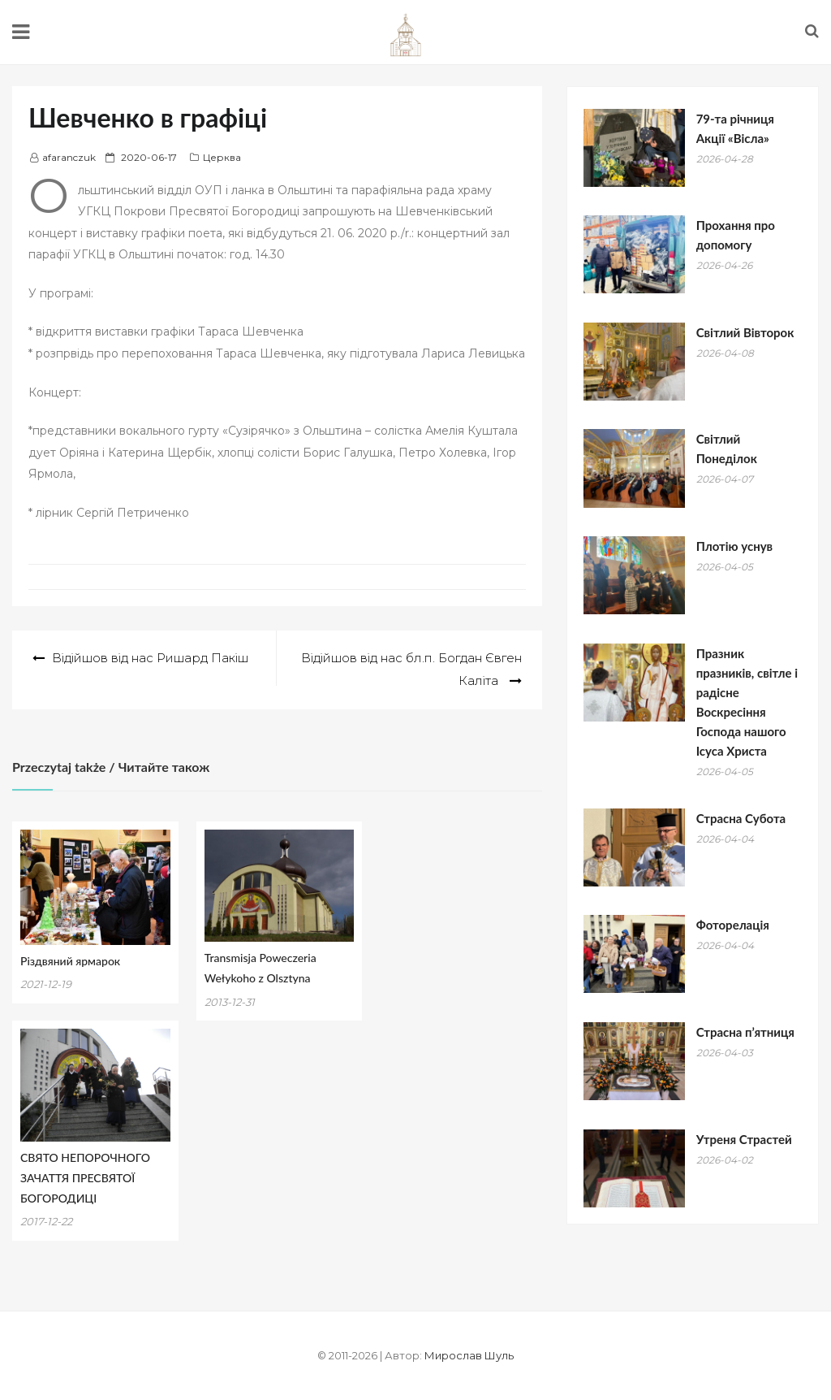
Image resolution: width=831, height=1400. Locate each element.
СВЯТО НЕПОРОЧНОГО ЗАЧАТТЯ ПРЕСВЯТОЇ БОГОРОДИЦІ (85, 1178)
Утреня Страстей (744, 1139)
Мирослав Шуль (469, 1355)
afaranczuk (69, 157)
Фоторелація (732, 924)
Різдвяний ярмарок (70, 961)
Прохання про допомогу (735, 235)
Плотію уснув (734, 546)
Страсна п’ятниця (745, 1032)
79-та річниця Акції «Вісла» (735, 128)
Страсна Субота (741, 818)
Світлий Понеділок (726, 448)
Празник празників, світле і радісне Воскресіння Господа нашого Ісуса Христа (747, 702)
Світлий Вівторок (745, 332)
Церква (222, 157)
